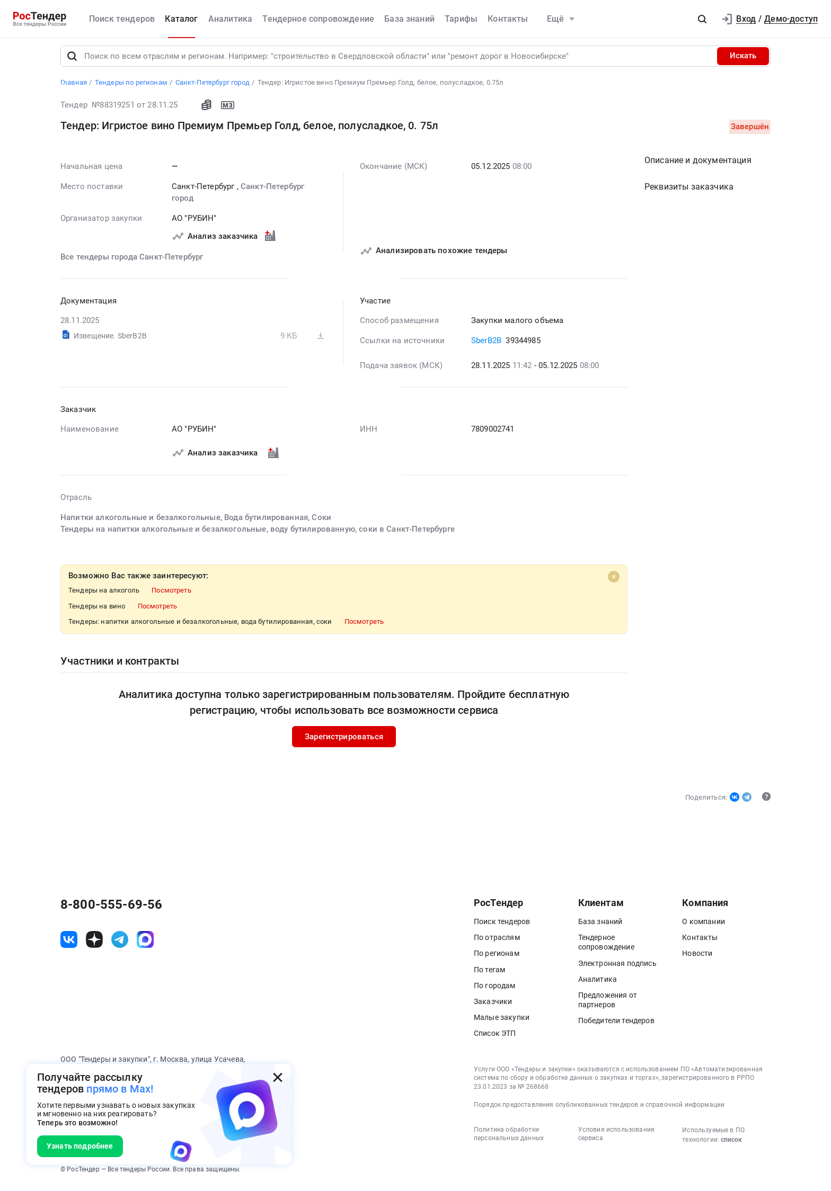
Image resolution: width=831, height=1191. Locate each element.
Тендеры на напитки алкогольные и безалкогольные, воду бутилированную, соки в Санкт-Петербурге (257, 533)
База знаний (409, 19)
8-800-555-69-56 (111, 909)
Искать (743, 60)
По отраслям (497, 942)
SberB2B (487, 345)
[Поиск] (72, 60)
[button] (702, 19)
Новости (697, 958)
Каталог (181, 19)
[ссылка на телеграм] (119, 943)
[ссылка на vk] (68, 943)
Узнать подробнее (80, 1146)
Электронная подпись (617, 967)
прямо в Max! (119, 1088)
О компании (703, 926)
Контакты (508, 19)
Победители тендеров (616, 1025)
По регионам (496, 958)
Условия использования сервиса (616, 1138)
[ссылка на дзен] (94, 943)
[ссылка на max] (145, 943)
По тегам (489, 974)
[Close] (614, 581)
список (731, 1144)
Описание (698, 164)
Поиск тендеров (122, 19)
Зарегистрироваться (344, 741)
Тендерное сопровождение (318, 19)
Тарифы (461, 19)
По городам (495, 990)
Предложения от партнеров (607, 1005)
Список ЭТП (495, 1038)
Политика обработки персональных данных (509, 1138)
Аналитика (230, 19)
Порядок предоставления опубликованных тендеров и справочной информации (599, 1109)
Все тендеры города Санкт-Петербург (131, 261)
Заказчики (493, 1006)
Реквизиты (688, 191)
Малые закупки (501, 1022)
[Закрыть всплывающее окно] (278, 1077)
